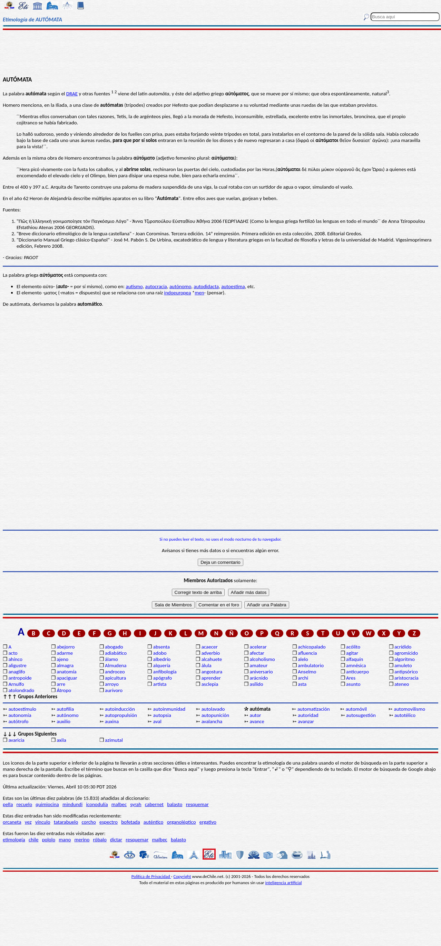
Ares (350, 678)
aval (157, 721)
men (199, 293)
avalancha (212, 721)
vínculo (42, 822)
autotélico (404, 715)
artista (160, 684)
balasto (174, 804)
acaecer (210, 647)
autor (255, 715)
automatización (313, 709)
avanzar (306, 721)
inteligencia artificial (283, 882)
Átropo (64, 690)
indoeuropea (177, 293)
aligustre (17, 665)
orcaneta (12, 822)
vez (28, 822)
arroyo (112, 684)
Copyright (182, 876)
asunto (353, 684)
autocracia (156, 286)
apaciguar (67, 678)
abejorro (66, 647)
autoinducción (120, 709)
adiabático (116, 653)
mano (65, 839)
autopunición (215, 715)
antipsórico (406, 672)
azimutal (114, 740)
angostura (212, 672)
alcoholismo (262, 659)
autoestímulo (22, 709)
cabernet (154, 804)
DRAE (72, 94)
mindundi (72, 804)
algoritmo (404, 659)
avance (256, 721)
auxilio (63, 721)
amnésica (356, 665)
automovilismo (409, 709)
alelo (303, 659)
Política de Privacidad (151, 876)
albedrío (161, 659)
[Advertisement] (221, 52)
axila (61, 740)
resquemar (197, 804)
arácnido (258, 678)
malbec (119, 804)
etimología (14, 839)
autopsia (162, 715)
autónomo (180, 286)
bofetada (130, 822)
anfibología (165, 672)
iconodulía (97, 804)
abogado (114, 647)
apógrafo (162, 678)
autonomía (19, 715)
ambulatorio (311, 665)
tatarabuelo (66, 822)
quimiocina (47, 804)
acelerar (257, 647)
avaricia (16, 740)
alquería (161, 665)
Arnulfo (16, 684)
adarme (65, 653)
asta (302, 684)
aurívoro (113, 690)
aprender (211, 678)
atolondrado (21, 690)
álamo (111, 659)
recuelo (24, 804)
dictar (116, 839)
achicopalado (311, 647)
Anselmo (307, 672)
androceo (115, 672)
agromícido (406, 653)
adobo (160, 653)
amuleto (403, 665)
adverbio (211, 653)
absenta (161, 647)
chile (34, 839)
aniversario (261, 672)
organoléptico (181, 822)
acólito (353, 647)
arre (61, 684)
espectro (108, 822)
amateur (258, 665)
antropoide (19, 678)
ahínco (15, 659)
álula (207, 665)
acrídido (402, 647)
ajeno (62, 659)
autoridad (308, 715)
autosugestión (361, 715)
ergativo (207, 822)
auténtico (154, 822)
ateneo (401, 684)
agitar (352, 653)
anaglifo (16, 672)
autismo (134, 286)
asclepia (210, 684)
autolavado (213, 709)
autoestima (233, 286)
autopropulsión (121, 715)
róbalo (100, 839)
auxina (112, 721)
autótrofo (18, 721)
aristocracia (406, 678)
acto (12, 653)
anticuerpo (357, 672)
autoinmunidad (169, 709)
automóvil (356, 709)
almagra (65, 665)
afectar (256, 653)
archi (303, 678)
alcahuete (212, 659)
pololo (49, 839)
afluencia (307, 653)
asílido (256, 684)
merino (81, 839)
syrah (135, 804)
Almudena (115, 665)
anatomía (67, 672)
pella (8, 804)
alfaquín (354, 659)
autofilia (65, 709)
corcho (89, 822)
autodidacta (206, 286)
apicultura (115, 678)
